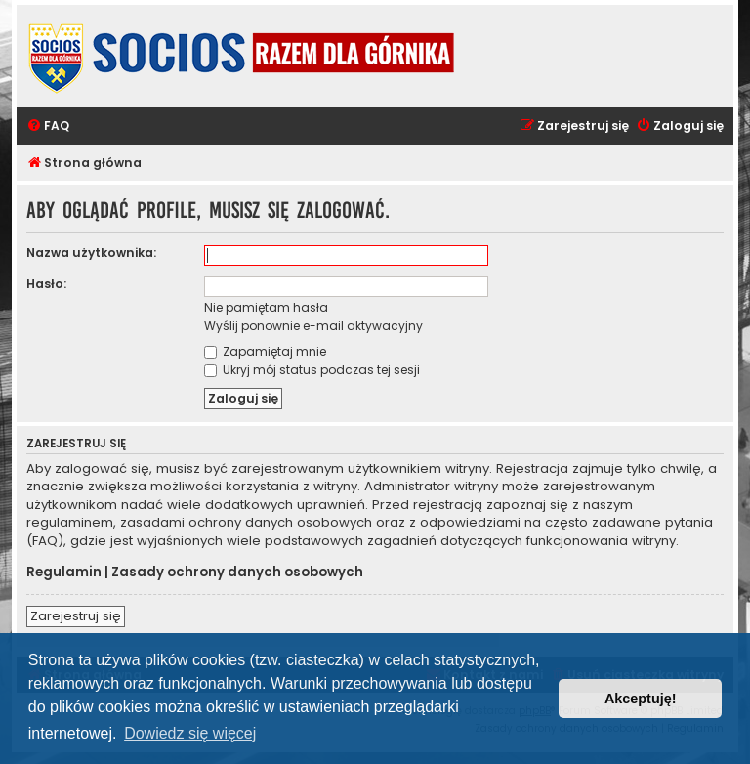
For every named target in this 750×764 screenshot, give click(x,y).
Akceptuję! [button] (640, 698)
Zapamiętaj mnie (265, 351)
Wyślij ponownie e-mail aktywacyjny (313, 325)
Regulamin (64, 572)
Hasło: (46, 284)
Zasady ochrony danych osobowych (237, 572)
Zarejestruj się (75, 616)
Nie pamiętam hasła (266, 307)
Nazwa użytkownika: (91, 252)
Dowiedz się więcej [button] (190, 733)
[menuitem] (47, 126)
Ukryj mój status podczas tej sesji (312, 369)
